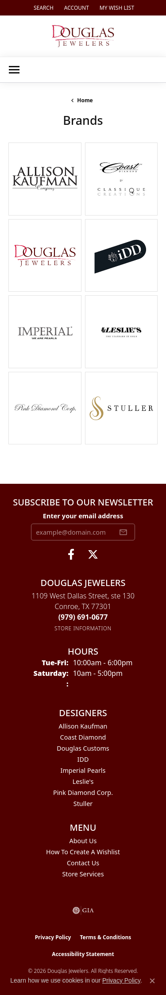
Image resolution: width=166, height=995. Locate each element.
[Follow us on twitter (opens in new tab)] (93, 554)
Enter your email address (83, 515)
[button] (43, 7)
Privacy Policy (53, 937)
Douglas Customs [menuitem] (83, 748)
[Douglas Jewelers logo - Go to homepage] (83, 36)
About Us (83, 841)
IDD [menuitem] (83, 759)
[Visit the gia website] (83, 910)
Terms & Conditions (105, 937)
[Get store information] (83, 628)
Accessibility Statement (83, 954)
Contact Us (83, 863)
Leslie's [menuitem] (83, 781)
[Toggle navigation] (14, 69)
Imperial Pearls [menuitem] (83, 770)
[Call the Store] (83, 617)
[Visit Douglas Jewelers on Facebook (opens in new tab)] (71, 554)
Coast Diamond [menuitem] (83, 737)
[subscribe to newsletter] (123, 532)
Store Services (83, 874)
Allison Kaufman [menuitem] (83, 726)
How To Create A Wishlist (83, 852)
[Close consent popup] (152, 980)
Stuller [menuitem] (83, 803)
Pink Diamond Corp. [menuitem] (83, 792)
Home (85, 100)
